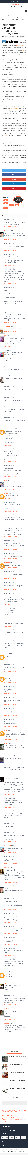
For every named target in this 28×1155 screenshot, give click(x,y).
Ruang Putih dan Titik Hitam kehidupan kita (17, 1080)
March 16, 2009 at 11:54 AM (10, 895)
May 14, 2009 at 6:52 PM (9, 1019)
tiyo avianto (7, 562)
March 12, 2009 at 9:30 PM (10, 476)
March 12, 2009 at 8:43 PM (10, 393)
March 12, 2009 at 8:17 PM (10, 346)
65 (18, 36)
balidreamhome (8, 756)
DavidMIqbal (7, 230)
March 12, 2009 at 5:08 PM (10, 265)
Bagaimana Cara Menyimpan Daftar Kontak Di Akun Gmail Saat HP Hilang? (14, 1111)
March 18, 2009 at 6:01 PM (10, 968)
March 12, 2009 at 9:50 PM (10, 498)
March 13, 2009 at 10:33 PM (10, 726)
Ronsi (5, 972)
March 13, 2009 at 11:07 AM (10, 617)
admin (4, 197)
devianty (6, 743)
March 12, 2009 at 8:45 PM (10, 403)
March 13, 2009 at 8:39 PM (10, 682)
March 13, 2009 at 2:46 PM (10, 626)
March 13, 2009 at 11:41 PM (10, 739)
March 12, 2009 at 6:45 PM (10, 283)
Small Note (14, 4)
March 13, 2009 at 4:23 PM (10, 660)
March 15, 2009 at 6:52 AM (10, 807)
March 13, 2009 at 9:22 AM (10, 604)
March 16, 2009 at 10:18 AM (10, 882)
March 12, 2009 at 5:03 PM (10, 250)
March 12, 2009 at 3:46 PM (10, 226)
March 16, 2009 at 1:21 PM (10, 909)
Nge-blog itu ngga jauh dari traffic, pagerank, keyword (17, 1057)
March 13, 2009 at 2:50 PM (10, 637)
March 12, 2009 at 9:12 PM (10, 445)
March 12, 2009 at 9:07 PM (10, 424)
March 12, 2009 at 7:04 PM (10, 306)
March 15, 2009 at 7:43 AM (10, 819)
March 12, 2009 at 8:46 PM (10, 413)
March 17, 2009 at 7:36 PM (10, 922)
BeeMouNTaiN (7, 845)
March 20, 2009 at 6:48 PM (10, 979)
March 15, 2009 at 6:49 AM (10, 794)
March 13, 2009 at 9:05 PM (10, 704)
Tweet (14, 170)
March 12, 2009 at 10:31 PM (10, 511)
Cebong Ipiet (7, 326)
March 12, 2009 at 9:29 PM (10, 461)
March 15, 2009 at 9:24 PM (10, 841)
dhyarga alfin (7, 983)
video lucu (23, 1137)
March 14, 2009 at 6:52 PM (10, 772)
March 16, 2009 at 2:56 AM (10, 852)
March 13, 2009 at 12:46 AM (10, 558)
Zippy (5, 480)
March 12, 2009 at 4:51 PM (10, 239)
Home (2, 1145)
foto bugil (17, 1137)
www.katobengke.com (9, 428)
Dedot (5, 350)
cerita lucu (11, 1137)
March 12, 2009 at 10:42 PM (10, 522)
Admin (5, 730)
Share (14, 174)
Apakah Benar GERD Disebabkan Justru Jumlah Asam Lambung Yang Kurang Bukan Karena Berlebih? (14, 1119)
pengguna (6, 653)
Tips (3, 1137)
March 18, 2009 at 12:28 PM (10, 944)
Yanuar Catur (7, 675)
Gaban (5, 1008)
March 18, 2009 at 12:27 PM (10, 933)
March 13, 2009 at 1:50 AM (10, 578)
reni (5, 335)
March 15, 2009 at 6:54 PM (10, 829)
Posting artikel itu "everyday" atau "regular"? (18, 1088)
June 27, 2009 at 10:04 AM (10, 1034)
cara (7, 1137)
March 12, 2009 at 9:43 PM (10, 489)
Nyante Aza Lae (8, 886)
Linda (5, 376)
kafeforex (6, 1023)
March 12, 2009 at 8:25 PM (10, 363)
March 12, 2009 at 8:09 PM (10, 331)
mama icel (6, 867)
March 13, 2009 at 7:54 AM (10, 589)
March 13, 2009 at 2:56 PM (10, 649)
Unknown (6, 493)
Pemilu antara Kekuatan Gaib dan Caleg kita (17, 1072)
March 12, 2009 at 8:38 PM (10, 372)
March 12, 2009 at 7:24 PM (10, 322)
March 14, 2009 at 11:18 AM (10, 761)
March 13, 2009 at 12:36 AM (10, 549)
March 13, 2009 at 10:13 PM (10, 715)
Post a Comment (6, 1038)
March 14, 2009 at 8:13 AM (10, 752)
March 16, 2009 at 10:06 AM (10, 863)
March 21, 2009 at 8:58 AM (10, 991)
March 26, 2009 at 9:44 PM (10, 1004)
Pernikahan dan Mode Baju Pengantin (16, 1064)
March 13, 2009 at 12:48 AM (10, 567)
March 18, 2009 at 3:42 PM (10, 955)
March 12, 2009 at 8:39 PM (10, 383)
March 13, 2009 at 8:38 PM (10, 671)
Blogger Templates (7, 1151)
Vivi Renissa (7, 776)
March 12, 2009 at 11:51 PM (10, 536)
